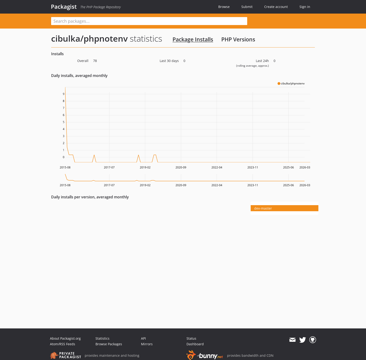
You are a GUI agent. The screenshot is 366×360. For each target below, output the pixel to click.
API (143, 338)
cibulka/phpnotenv (89, 38)
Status (191, 338)
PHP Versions (238, 39)
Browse (224, 6)
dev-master (263, 208)
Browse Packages (108, 344)
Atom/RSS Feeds (62, 344)
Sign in (304, 6)
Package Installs (192, 39)
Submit (247, 6)
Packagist (64, 6)
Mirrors (147, 344)
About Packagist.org (65, 338)
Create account (276, 6)
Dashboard (195, 344)
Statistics (102, 338)
